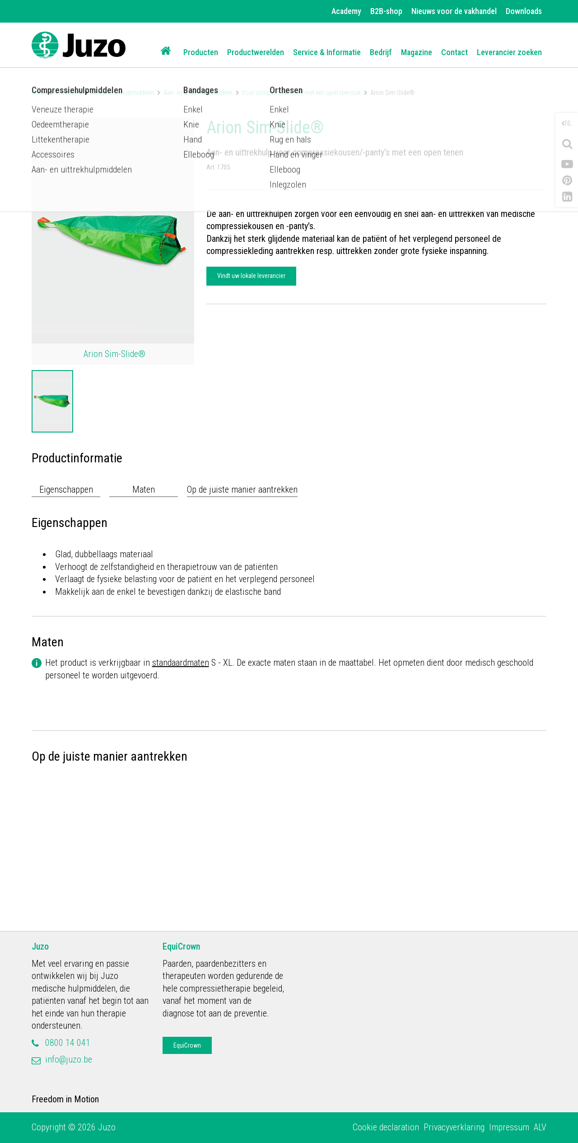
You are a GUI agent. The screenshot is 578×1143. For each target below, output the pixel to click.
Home (39, 92)
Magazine (416, 52)
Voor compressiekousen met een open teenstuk (301, 92)
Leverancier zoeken (509, 52)
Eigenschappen (66, 489)
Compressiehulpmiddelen (122, 92)
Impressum (509, 1127)
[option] (52, 401)
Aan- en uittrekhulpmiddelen (198, 92)
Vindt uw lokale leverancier (251, 275)
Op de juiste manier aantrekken (242, 489)
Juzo (40, 946)
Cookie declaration (386, 1127)
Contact (454, 52)
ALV (540, 1127)
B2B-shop (386, 11)
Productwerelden (255, 52)
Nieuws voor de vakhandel (454, 11)
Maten (143, 489)
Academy (346, 11)
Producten (200, 52)
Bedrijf (381, 52)
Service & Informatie (327, 52)
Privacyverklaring (454, 1127)
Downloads (524, 11)
